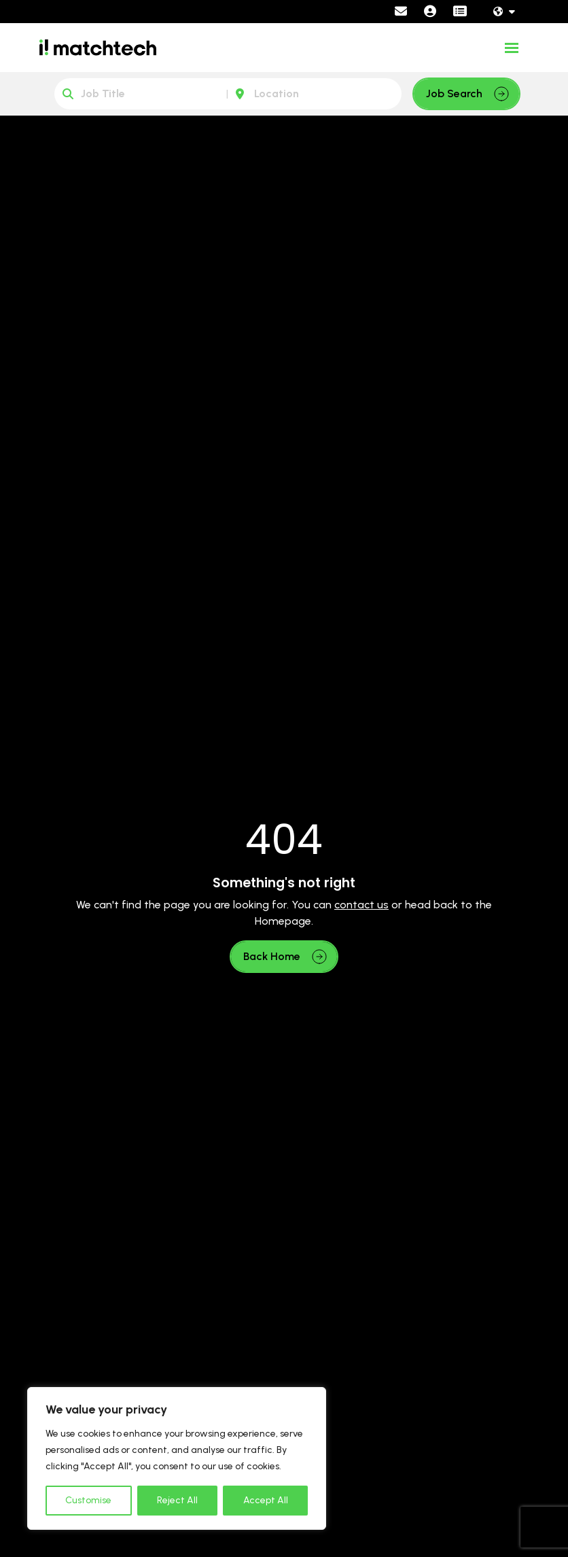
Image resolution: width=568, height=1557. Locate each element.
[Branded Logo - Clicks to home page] (97, 47)
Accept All (265, 1500)
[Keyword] (141, 93)
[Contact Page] (401, 11)
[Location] (315, 93)
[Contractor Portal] (460, 11)
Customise (88, 1500)
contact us (361, 904)
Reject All (177, 1500)
